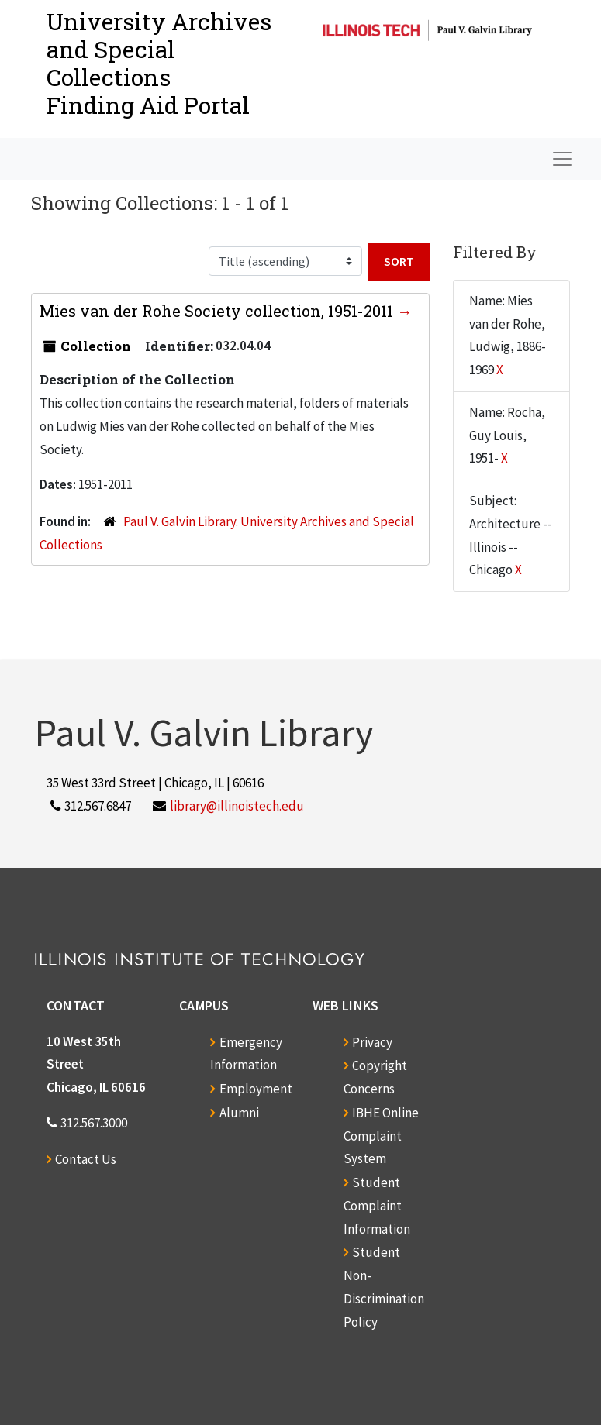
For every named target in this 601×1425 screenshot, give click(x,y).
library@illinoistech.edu (237, 805)
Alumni (239, 1112)
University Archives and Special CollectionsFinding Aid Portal (159, 63)
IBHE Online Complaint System (381, 1136)
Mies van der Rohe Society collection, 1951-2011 (218, 311)
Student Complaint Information (377, 1205)
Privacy (372, 1042)
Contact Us (85, 1159)
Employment (255, 1088)
